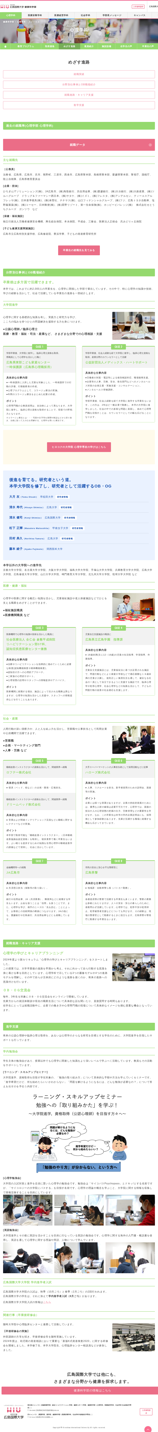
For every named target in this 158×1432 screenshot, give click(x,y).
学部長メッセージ (112, 15)
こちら (47, 1302)
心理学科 (10, 15)
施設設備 (106, 46)
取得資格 (49, 46)
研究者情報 (62, 497)
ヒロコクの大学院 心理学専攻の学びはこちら (79, 447)
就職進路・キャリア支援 (79, 95)
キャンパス (140, 15)
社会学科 (85, 15)
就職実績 (79, 74)
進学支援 (79, 105)
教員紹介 (89, 46)
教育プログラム (26, 46)
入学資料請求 (135, 7)
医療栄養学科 (35, 15)
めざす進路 (69, 46)
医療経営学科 (61, 15)
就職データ (77, 144)
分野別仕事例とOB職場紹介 (79, 84)
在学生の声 (126, 46)
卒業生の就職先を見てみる (79, 250)
